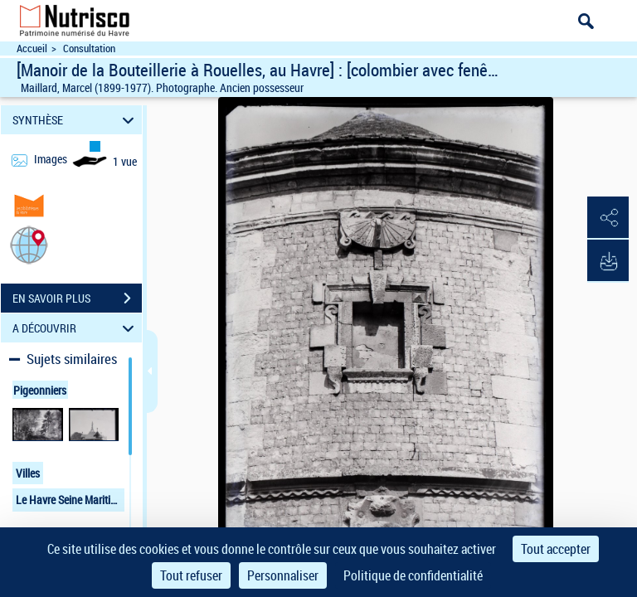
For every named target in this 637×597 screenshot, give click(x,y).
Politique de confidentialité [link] (413, 575)
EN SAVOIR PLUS (77, 298)
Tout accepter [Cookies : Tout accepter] (556, 549)
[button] (29, 244)
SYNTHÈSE (75, 119)
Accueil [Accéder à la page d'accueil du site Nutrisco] (32, 48)
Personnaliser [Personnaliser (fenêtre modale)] (282, 575)
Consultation (89, 48)
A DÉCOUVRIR (75, 327)
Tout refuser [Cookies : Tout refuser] (191, 575)
